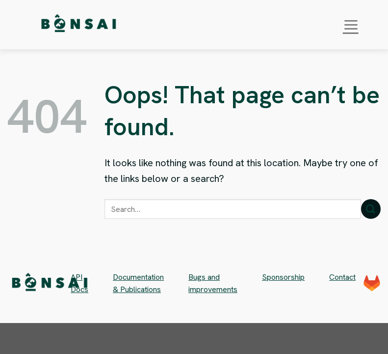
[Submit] (371, 208)
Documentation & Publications (138, 283)
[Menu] (351, 24)
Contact (342, 277)
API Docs (79, 283)
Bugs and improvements (212, 283)
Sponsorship (283, 277)
